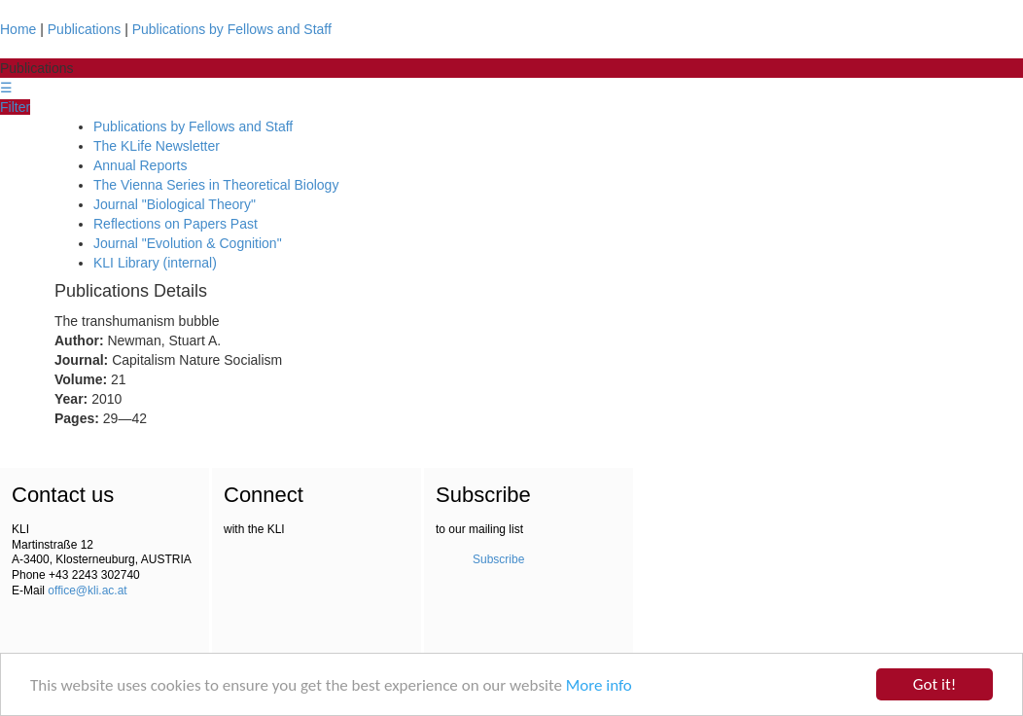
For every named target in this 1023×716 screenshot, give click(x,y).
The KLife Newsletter (156, 146)
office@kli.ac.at (87, 590)
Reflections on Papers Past (175, 224)
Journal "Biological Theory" (174, 204)
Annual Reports (140, 165)
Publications (85, 29)
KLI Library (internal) (155, 262)
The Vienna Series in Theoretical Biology (215, 185)
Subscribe (498, 559)
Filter (15, 107)
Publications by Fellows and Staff (232, 29)
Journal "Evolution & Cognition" (187, 243)
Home (18, 29)
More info (599, 686)
